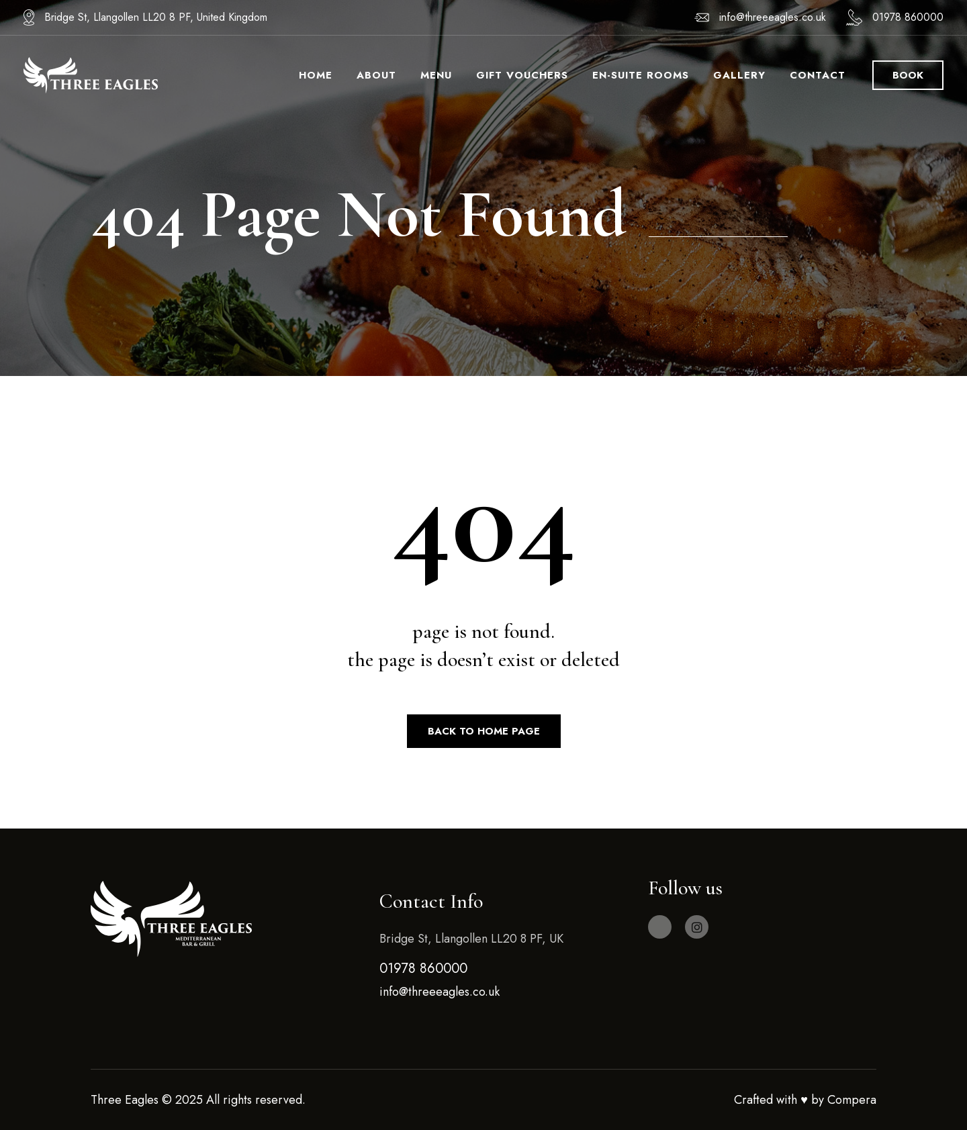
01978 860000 (907, 17)
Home (315, 75)
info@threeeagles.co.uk (772, 17)
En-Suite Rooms (640, 75)
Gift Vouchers (522, 75)
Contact (817, 75)
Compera (851, 1100)
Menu (436, 75)
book (907, 75)
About (376, 75)
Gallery (739, 75)
